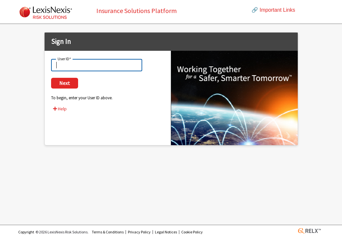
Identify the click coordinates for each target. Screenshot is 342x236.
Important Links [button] (273, 10)
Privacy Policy (139, 231)
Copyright (26, 231)
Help (60, 109)
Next (64, 83)
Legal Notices (166, 231)
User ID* (64, 58)
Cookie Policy (192, 231)
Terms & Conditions (108, 231)
